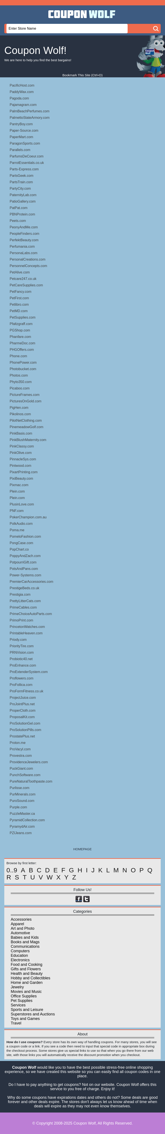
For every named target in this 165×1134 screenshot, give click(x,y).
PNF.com (17, 511)
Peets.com (18, 221)
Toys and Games (25, 1018)
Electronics (20, 960)
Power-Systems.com (25, 575)
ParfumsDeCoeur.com (26, 156)
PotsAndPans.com (24, 569)
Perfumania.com (22, 246)
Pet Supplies (21, 1000)
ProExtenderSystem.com (29, 672)
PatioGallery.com (23, 201)
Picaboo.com (20, 388)
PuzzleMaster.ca (22, 813)
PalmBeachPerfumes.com (29, 111)
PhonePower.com (23, 362)
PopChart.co (19, 549)
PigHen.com (19, 407)
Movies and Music (26, 991)
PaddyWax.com (22, 92)
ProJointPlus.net (22, 704)
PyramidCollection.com (27, 820)
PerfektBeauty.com (24, 240)
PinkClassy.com (22, 446)
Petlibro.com (19, 304)
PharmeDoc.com (22, 343)
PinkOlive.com (21, 453)
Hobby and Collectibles (30, 978)
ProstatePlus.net (22, 736)
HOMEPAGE (82, 849)
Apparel (17, 924)
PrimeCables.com (23, 607)
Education (19, 955)
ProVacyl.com (20, 749)
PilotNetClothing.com (26, 420)
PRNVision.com (22, 652)
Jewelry (17, 987)
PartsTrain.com (21, 182)
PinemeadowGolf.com (26, 427)
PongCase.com (21, 543)
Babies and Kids (25, 937)
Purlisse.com (19, 788)
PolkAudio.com (21, 523)
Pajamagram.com (23, 105)
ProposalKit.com (22, 717)
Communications (25, 946)
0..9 (11, 870)
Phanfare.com (20, 337)
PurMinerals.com (22, 794)
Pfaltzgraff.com (21, 324)
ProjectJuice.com (23, 697)
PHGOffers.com (22, 349)
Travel (16, 1023)
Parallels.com (20, 150)
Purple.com (18, 807)
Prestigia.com (20, 594)
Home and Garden (27, 982)
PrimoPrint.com (21, 620)
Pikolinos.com (20, 414)
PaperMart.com (21, 137)
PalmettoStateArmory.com (30, 117)
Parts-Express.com (24, 169)
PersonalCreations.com (27, 259)
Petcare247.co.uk (23, 279)
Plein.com (17, 491)
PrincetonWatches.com (27, 627)
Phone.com (18, 356)
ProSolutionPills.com (25, 730)
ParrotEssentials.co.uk (27, 163)
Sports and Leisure (27, 1009)
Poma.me (17, 530)
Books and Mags (25, 942)
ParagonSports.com (25, 143)
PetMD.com (19, 311)
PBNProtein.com (22, 214)
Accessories (21, 919)
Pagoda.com (19, 98)
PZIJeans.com (21, 833)
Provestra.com (21, 755)
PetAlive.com (20, 272)
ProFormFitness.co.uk (26, 691)
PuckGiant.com (21, 768)
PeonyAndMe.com (24, 227)
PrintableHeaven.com (26, 633)
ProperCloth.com (22, 710)
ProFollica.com (21, 685)
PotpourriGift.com (23, 562)
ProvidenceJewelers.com (29, 762)
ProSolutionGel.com (25, 723)
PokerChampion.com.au (28, 517)
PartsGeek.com (21, 175)
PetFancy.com (20, 291)
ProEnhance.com (23, 665)
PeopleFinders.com (24, 233)
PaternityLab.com (23, 195)
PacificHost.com (22, 85)
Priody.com (18, 639)
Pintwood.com (20, 465)
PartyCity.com (20, 188)
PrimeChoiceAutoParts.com (31, 614)
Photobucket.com (23, 369)
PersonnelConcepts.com (28, 266)
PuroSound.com (22, 801)
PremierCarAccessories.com (31, 581)
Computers (20, 951)
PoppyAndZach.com (25, 556)
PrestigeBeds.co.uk (24, 588)
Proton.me (18, 743)
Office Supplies (24, 996)
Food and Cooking (26, 964)
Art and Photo (22, 928)
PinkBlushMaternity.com (28, 440)
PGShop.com (20, 330)
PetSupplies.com (22, 317)
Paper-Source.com (24, 130)
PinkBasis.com (21, 433)
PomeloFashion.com (25, 536)
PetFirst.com (19, 298)
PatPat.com (19, 208)
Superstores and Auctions (33, 1014)
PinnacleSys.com (23, 459)
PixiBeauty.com (21, 478)
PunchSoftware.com (25, 775)
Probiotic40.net (21, 659)
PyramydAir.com (22, 826)
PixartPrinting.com (24, 472)
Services (18, 1005)
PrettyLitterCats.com (25, 601)
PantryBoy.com (21, 124)
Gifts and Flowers (26, 969)
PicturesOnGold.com (25, 401)
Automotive (20, 933)
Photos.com (19, 375)
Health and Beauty (27, 973)
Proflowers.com (21, 678)
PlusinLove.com (22, 504)
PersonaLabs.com (23, 253)
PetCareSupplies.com (26, 285)
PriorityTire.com (22, 646)
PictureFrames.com (25, 395)
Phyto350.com (21, 382)
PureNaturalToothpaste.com (31, 781)
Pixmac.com (19, 485)
